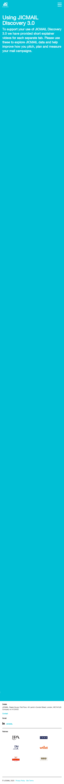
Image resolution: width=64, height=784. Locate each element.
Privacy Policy (20, 781)
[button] (60, 5)
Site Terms (30, 781)
